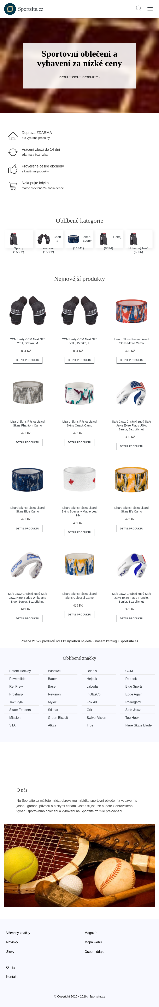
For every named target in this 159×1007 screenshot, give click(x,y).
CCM (129, 671)
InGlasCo (94, 694)
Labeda (92, 686)
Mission (14, 717)
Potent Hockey (20, 671)
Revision (54, 694)
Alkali (52, 725)
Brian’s (92, 671)
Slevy (10, 951)
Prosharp (16, 694)
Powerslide (17, 679)
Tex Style (16, 702)
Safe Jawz (133, 710)
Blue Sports (134, 686)
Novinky (12, 942)
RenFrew (16, 686)
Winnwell (54, 671)
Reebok (131, 679)
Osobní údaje (94, 951)
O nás (10, 967)
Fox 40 (92, 702)
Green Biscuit (58, 717)
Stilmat (53, 710)
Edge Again (133, 694)
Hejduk (92, 679)
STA (12, 725)
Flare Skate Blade (138, 725)
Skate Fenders (20, 710)
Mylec (52, 702)
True (90, 725)
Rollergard (133, 702)
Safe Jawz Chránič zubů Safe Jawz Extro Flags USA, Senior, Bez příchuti (131, 425)
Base (51, 686)
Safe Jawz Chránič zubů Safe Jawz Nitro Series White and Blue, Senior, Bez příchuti (27, 597)
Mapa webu (93, 942)
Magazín (91, 933)
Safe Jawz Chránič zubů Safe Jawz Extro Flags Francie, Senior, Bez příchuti (131, 597)
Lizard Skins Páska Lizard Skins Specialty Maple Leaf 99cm (80, 511)
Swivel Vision (96, 717)
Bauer (52, 679)
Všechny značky (18, 933)
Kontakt (11, 976)
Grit (89, 710)
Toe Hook (132, 717)
